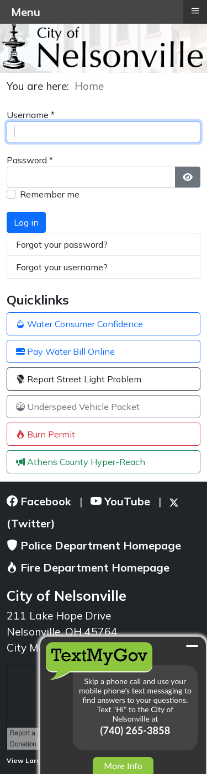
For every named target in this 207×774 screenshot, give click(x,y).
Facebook (39, 501)
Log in (26, 222)
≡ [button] (194, 10)
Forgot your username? (62, 267)
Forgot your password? (62, 244)
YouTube (120, 501)
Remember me (49, 194)
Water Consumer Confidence (79, 323)
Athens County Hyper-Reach (80, 461)
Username (31, 114)
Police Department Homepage (94, 545)
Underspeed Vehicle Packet (78, 406)
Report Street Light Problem (78, 379)
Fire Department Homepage (88, 567)
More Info (123, 765)
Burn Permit (45, 434)
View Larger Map (39, 760)
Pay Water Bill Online (65, 351)
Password (30, 160)
